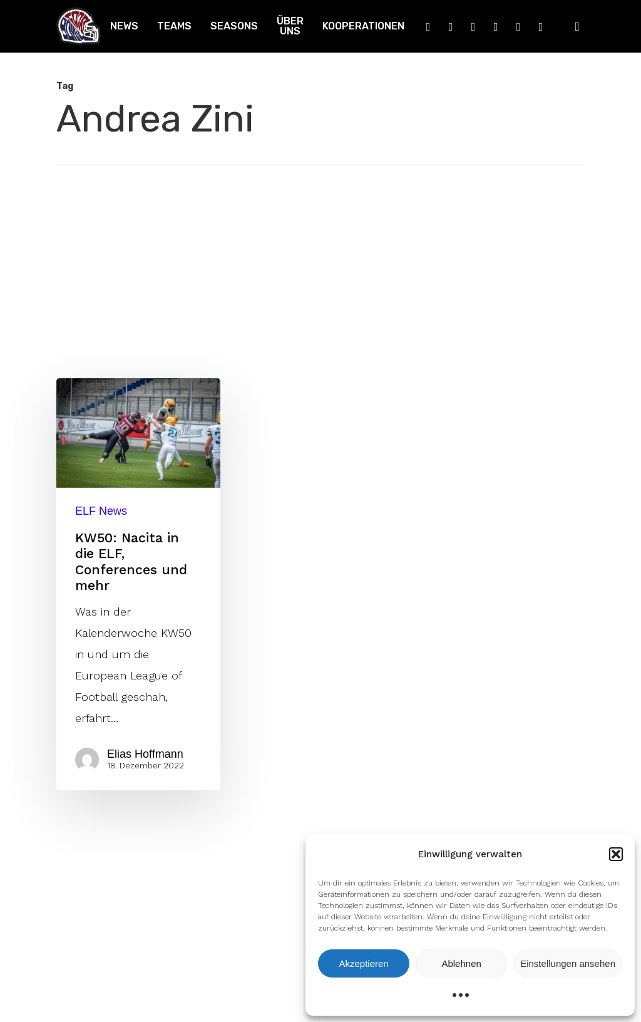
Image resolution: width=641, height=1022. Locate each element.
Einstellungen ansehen (567, 963)
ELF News (101, 511)
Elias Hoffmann (145, 754)
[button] (616, 854)
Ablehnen (461, 963)
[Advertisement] (320, 259)
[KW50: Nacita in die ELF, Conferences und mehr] (138, 584)
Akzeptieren (363, 963)
